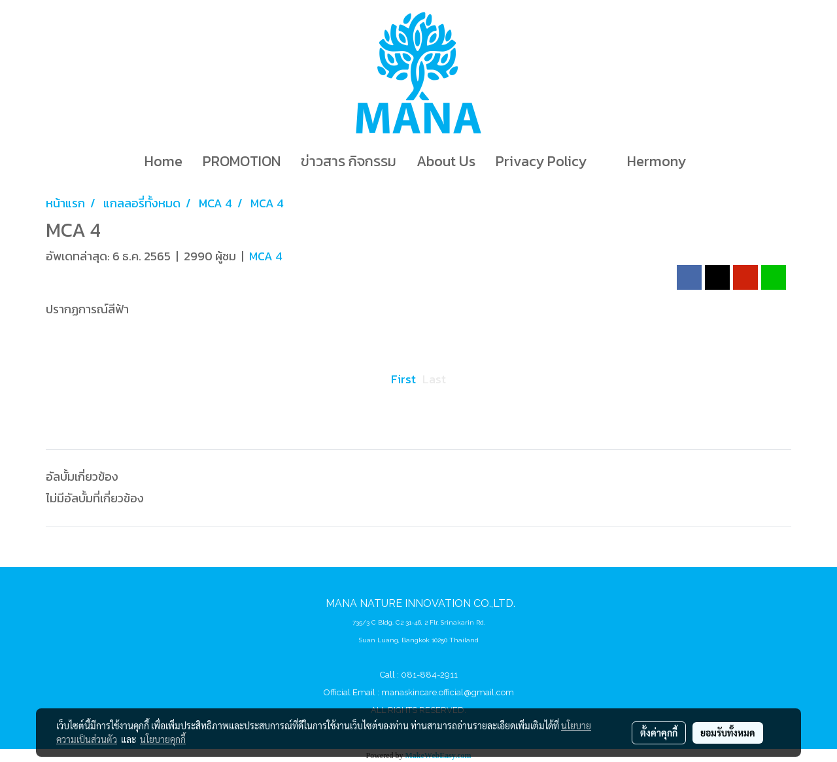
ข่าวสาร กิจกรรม (348, 161)
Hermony (656, 161)
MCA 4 (265, 256)
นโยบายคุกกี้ (163, 739)
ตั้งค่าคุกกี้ (658, 732)
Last (434, 379)
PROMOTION (242, 161)
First (403, 379)
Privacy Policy (541, 161)
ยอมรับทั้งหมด (727, 732)
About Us (446, 161)
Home (163, 161)
